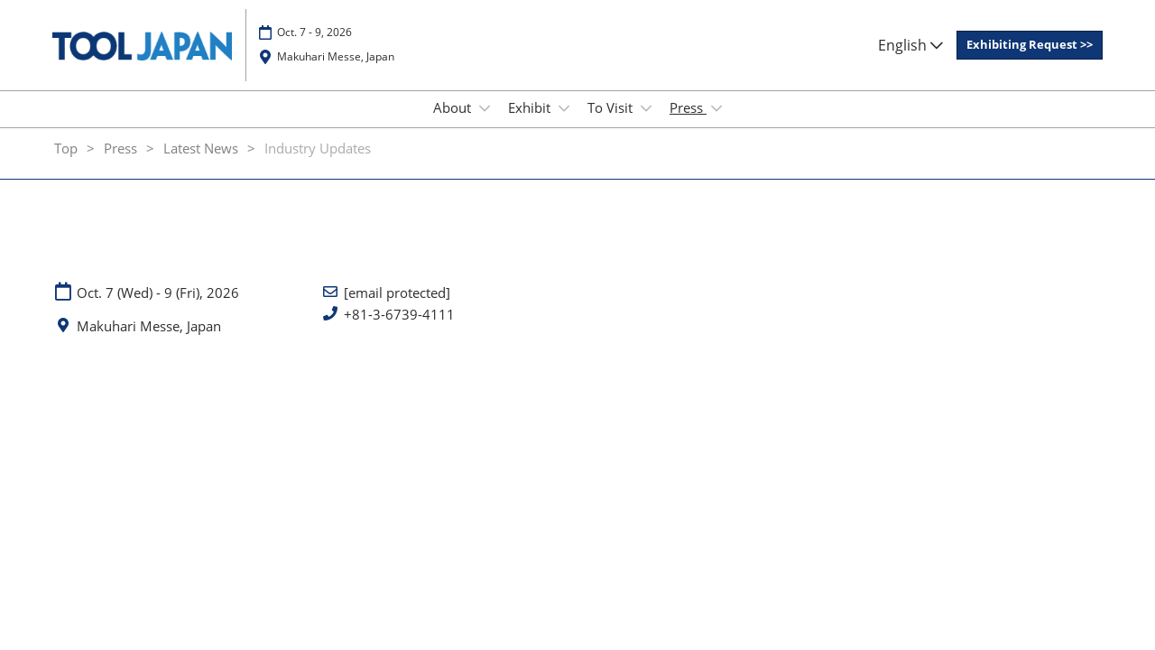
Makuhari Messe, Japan (335, 65)
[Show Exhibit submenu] (564, 125)
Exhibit (531, 125)
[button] (1029, 54)
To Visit (611, 125)
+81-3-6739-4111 (399, 330)
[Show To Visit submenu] (646, 125)
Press (688, 125)
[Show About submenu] (484, 125)
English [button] (910, 53)
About (454, 125)
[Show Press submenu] (716, 125)
